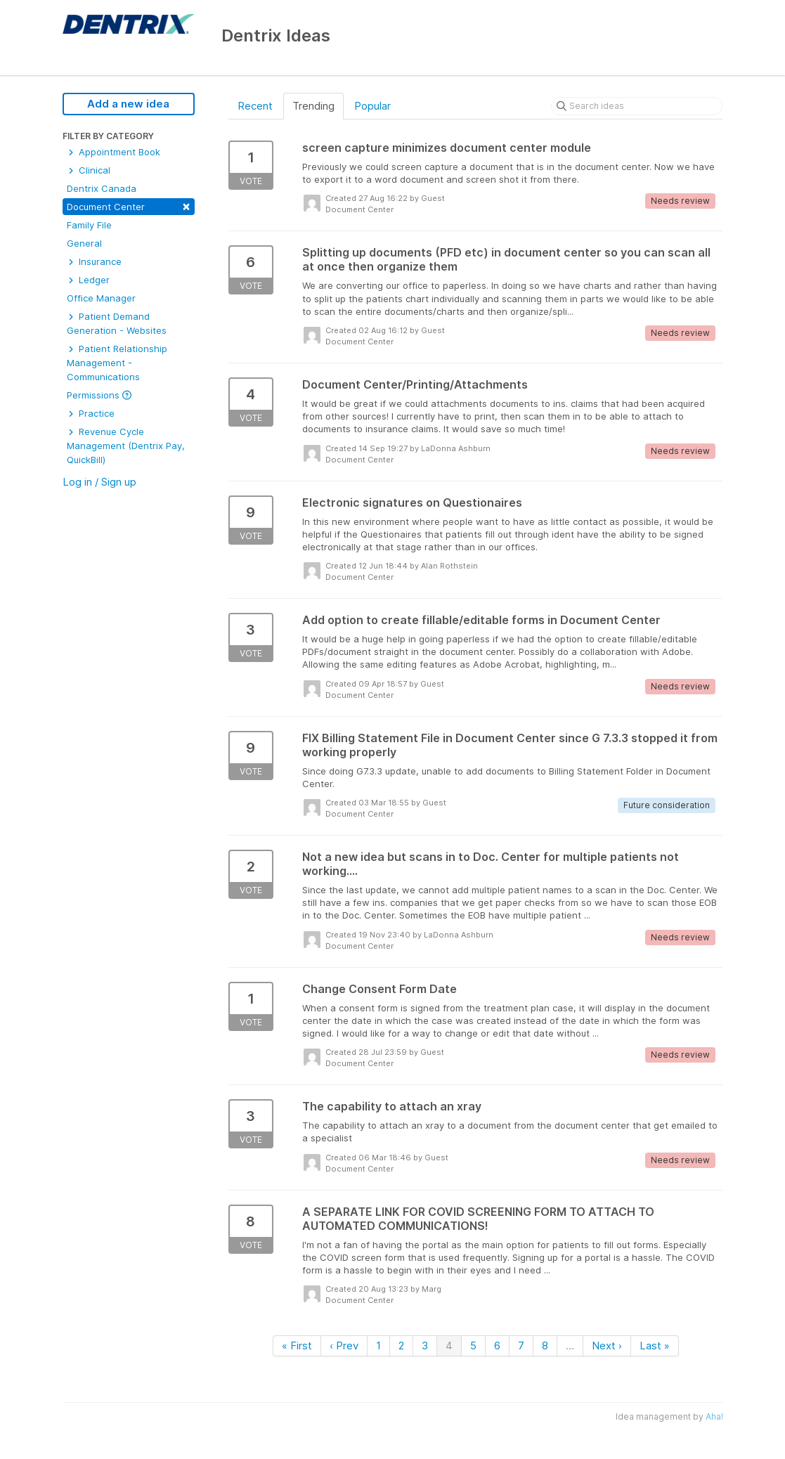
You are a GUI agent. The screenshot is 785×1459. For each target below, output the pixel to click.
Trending (313, 105)
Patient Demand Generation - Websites (117, 323)
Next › (607, 1345)
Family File (89, 225)
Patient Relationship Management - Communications (117, 362)
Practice (91, 413)
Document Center (128, 205)
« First (297, 1345)
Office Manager (101, 298)
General (84, 243)
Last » (655, 1345)
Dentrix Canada (101, 188)
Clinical (88, 170)
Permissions (99, 395)
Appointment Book (113, 151)
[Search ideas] (636, 106)
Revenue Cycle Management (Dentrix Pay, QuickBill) (126, 445)
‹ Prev (344, 1345)
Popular (372, 105)
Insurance (94, 261)
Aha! (714, 1416)
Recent (255, 105)
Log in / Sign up (99, 481)
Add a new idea (128, 103)
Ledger (88, 279)
